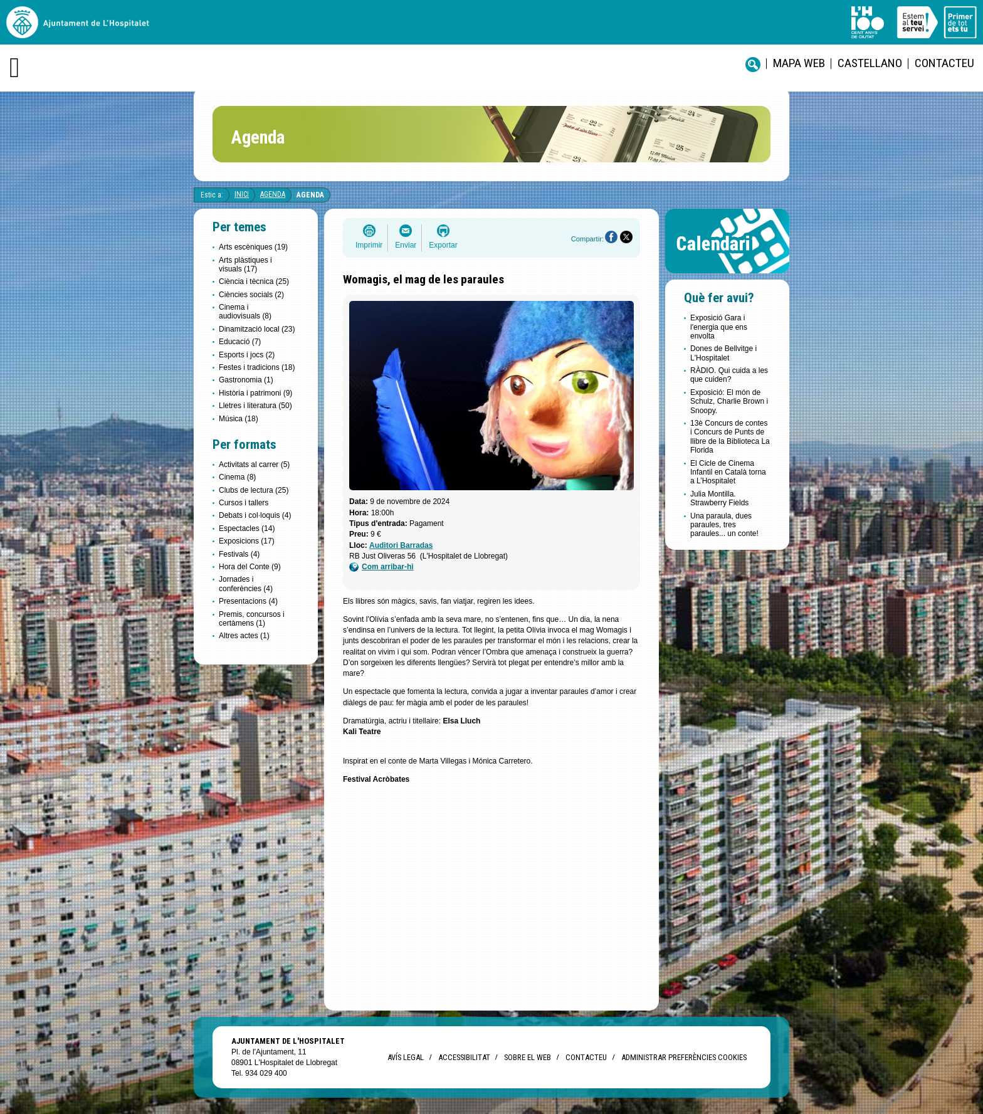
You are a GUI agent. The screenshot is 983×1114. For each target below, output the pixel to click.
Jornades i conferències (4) (246, 583)
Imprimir (368, 245)
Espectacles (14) (247, 528)
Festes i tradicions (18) (257, 367)
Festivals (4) (239, 554)
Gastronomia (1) (246, 380)
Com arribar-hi (381, 567)
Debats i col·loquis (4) (255, 515)
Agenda (272, 194)
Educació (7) (240, 341)
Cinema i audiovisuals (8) (245, 311)
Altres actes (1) (244, 635)
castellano (870, 63)
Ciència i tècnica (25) (254, 281)
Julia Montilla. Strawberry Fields (719, 498)
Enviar (405, 245)
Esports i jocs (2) (247, 354)
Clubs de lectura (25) (253, 490)
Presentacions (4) (248, 601)
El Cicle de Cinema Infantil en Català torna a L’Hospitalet (728, 472)
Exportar (443, 245)
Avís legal (405, 1057)
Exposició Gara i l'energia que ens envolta (718, 326)
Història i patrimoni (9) (255, 393)
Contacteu (944, 63)
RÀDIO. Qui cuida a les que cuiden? (729, 375)
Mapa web (799, 63)
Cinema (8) (237, 477)
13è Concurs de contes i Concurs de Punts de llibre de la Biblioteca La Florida (730, 437)
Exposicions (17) (247, 541)
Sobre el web (527, 1057)
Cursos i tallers (243, 502)
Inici (241, 194)
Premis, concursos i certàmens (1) (252, 619)
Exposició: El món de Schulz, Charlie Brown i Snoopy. (729, 401)
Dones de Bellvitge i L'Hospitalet (723, 353)
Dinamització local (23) (257, 329)
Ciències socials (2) (251, 294)
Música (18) (238, 418)
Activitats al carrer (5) (254, 464)
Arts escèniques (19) (253, 247)
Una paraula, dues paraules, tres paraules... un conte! (724, 525)
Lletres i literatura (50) (255, 405)
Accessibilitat (464, 1057)
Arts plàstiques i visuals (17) (245, 264)
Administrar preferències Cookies (684, 1057)
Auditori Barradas (401, 545)
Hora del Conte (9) (250, 566)
